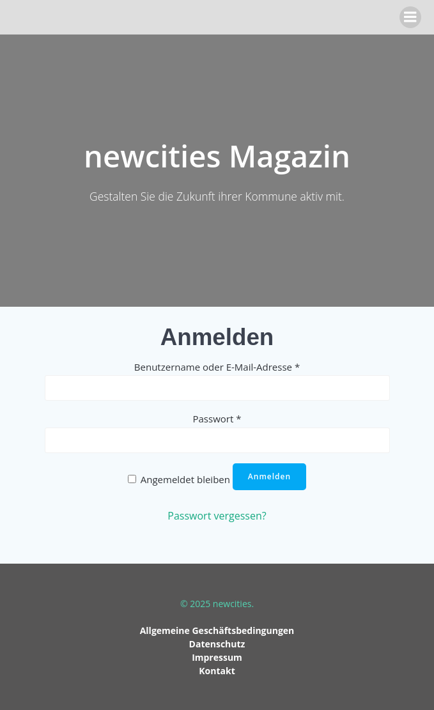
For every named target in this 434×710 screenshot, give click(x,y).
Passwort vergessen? (216, 516)
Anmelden (269, 476)
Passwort (217, 418)
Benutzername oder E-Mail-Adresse (217, 366)
